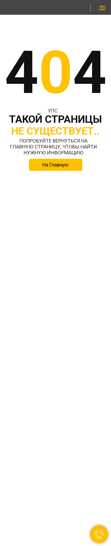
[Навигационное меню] (102, 8)
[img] (27, 8)
